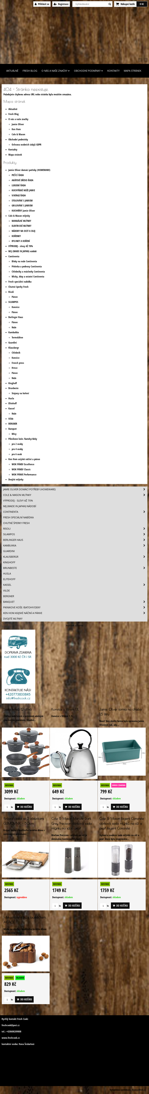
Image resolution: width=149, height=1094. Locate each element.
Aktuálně (12, 70)
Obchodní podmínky (88, 70)
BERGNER (12, 423)
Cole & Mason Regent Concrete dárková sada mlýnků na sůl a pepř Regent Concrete (121, 823)
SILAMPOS (13, 302)
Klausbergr (13, 347)
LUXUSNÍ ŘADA (19, 185)
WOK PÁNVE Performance (24, 474)
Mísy (14, 434)
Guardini (12, 342)
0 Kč (142, 4)
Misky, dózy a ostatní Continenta (28, 276)
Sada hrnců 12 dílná (17, 709)
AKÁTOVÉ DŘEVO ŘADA (22, 180)
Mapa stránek (132, 70)
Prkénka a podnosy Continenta (27, 266)
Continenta (13, 256)
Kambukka (13, 332)
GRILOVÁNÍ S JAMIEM (22, 205)
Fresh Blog (30, 70)
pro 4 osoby (17, 449)
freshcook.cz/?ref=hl (74, 625)
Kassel (11, 408)
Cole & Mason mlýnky (19, 215)
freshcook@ (7, 1025)
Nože (14, 327)
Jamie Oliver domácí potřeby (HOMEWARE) (29, 170)
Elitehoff (12, 403)
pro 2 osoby (17, 444)
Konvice (15, 307)
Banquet (12, 428)
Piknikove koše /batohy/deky (22, 439)
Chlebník (16, 352)
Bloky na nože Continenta (24, 261)
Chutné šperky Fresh (18, 286)
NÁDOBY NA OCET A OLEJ (23, 231)
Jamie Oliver (18, 124)
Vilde (10, 418)
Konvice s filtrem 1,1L (65, 709)
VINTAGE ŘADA (19, 195)
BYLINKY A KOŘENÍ (21, 241)
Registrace (61, 4)
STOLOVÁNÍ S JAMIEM (22, 200)
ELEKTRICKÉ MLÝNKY (21, 226)
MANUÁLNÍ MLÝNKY (21, 221)
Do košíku (24, 807)
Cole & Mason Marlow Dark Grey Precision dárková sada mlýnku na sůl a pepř (71, 823)
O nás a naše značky (56, 70)
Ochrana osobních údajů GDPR (26, 144)
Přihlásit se (42, 4)
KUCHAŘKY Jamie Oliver (23, 210)
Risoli (11, 292)
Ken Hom (16, 129)
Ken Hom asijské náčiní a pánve (24, 459)
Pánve (15, 297)
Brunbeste (13, 388)
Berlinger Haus (15, 317)
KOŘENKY (16, 236)
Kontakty (113, 70)
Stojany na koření (20, 393)
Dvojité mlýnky (15, 479)
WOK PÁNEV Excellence (23, 464)
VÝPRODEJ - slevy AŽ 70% (20, 246)
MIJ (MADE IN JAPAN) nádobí (22, 251)
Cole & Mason (18, 134)
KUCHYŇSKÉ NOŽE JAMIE (23, 190)
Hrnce (14, 368)
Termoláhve (17, 337)
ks (8, 807)
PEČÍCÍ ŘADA (18, 175)
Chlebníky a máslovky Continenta (28, 271)
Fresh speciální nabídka (19, 281)
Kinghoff (12, 383)
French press (18, 363)
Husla (11, 398)
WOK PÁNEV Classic (21, 469)
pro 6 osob (17, 454)
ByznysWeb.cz (139, 1090)
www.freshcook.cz (11, 1038)
